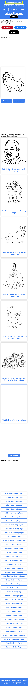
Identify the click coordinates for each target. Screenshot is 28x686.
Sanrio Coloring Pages (14, 615)
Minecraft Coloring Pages (14, 548)
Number (19, 6)
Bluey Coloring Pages (14, 505)
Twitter (14, 32)
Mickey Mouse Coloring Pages (14, 635)
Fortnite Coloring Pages (14, 592)
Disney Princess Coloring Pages (14, 540)
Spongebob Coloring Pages (14, 619)
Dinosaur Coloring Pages (14, 525)
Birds (23, 9)
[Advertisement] (14, 53)
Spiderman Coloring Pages (14, 513)
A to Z (14, 17)
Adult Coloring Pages (14, 501)
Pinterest (7, 27)
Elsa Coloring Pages (14, 588)
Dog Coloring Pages (14, 564)
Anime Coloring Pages (14, 627)
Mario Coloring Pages (14, 603)
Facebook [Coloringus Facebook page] (14, 680)
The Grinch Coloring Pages (14, 532)
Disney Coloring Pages (14, 580)
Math (5, 9)
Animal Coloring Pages (14, 643)
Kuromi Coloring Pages (14, 647)
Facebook (20, 27)
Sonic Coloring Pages (14, 521)
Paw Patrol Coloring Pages (14, 529)
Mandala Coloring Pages (14, 572)
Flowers (9, 13)
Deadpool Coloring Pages (14, 623)
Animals (14, 9)
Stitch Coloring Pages (14, 509)
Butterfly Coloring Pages (14, 596)
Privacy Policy (10, 682)
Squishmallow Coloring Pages (14, 576)
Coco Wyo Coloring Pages (14, 560)
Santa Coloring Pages (14, 544)
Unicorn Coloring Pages (14, 497)
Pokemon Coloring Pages (14, 517)
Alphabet (9, 6)
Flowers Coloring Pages (14, 556)
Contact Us (18, 682)
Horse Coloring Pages (14, 584)
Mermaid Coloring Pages (14, 568)
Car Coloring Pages (14, 611)
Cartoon (19, 13)
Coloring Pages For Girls (14, 599)
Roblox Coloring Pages (14, 631)
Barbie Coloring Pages (14, 552)
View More (18, 101)
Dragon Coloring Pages (14, 607)
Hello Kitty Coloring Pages (14, 493)
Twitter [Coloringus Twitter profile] (19, 680)
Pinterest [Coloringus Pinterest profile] (24, 680)
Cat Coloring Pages (14, 536)
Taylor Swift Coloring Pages (14, 639)
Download (6, 101)
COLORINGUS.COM (14, 2)
